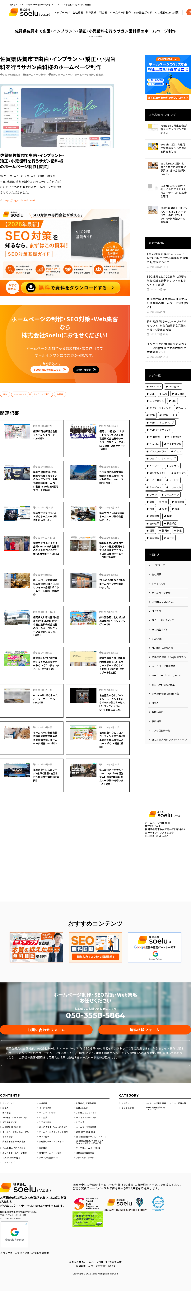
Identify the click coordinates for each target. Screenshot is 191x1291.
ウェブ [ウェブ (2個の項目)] (178, 446)
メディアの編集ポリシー (51, 1153)
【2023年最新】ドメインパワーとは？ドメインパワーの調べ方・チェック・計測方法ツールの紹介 (175, 211)
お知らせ (126, 1098)
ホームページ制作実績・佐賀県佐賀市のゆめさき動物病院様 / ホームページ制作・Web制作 (46, 724)
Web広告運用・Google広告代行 (169, 652)
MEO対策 (157, 633)
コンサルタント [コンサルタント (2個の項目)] (158, 468)
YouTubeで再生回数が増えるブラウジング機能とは (175, 128)
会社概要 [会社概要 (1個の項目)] (179, 496)
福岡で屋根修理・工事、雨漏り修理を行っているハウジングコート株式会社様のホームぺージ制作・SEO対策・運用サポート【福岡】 (45, 424)
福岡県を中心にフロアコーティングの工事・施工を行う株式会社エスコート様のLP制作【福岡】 (112, 724)
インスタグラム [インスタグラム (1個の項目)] (158, 446)
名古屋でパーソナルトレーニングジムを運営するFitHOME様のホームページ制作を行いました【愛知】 (112, 766)
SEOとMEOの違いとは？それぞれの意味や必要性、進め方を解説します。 (174, 168)
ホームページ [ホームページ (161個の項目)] (172, 489)
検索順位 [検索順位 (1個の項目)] (172, 518)
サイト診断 (8, 1132)
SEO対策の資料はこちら (39, 303)
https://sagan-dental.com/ (85, 133)
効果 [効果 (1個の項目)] (164, 504)
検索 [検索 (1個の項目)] (169, 511)
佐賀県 (99, 74)
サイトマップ (9, 1158)
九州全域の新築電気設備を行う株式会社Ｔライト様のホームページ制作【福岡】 (112, 418)
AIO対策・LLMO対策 (162, 642)
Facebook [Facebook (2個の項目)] (155, 381)
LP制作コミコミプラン (163, 597)
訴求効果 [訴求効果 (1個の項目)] (154, 532)
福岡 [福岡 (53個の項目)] (152, 525)
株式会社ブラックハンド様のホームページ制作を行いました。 (45, 466)
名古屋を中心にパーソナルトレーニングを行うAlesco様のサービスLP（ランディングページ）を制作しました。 (112, 683)
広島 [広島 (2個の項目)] (177, 504)
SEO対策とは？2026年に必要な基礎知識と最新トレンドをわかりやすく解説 (167, 276)
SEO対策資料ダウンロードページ (169, 734)
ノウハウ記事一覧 (161, 725)
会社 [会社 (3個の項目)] (164, 496)
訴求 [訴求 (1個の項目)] (179, 525)
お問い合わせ (94, 304)
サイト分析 (44, 1132)
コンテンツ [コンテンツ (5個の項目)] (180, 468)
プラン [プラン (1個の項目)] (153, 489)
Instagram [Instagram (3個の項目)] (175, 381)
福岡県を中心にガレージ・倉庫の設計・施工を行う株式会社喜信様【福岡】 (46, 762)
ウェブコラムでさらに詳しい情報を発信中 (26, 1249)
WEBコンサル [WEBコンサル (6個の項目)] (170, 410)
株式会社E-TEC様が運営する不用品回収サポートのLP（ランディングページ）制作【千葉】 (45, 638)
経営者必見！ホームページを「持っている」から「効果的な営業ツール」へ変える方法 (167, 321)
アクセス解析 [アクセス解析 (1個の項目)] (174, 439)
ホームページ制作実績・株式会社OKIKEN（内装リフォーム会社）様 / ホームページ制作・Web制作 (46, 549)
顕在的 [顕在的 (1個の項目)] (170, 532)
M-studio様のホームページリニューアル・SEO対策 (45, 677)
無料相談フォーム (144, 1023)
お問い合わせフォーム (46, 1023)
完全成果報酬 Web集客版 (165, 688)
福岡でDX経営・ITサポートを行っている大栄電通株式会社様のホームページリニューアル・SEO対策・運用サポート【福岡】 (112, 379)
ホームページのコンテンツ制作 (55, 1127)
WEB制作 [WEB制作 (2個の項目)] (155, 431)
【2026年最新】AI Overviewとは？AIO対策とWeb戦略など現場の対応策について (167, 253)
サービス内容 (159, 578)
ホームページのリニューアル (166, 670)
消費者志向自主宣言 (86, 1149)
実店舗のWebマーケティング (53, 1137)
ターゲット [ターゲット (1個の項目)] (156, 482)
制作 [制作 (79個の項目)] (152, 504)
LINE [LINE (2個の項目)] (152, 388)
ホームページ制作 (167, 10)
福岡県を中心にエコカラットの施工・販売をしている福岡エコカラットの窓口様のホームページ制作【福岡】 (112, 505)
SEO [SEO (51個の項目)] (164, 388)
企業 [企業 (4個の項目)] (152, 496)
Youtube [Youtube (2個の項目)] (154, 439)
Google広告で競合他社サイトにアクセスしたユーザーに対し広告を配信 (174, 189)
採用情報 (43, 1144)
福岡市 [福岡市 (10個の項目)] (166, 525)
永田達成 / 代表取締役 (87, 1098)
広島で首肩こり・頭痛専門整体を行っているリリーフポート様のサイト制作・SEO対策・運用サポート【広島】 (111, 640)
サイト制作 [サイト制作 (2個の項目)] (156, 475)
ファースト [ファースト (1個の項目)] (176, 482)
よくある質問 (128, 1105)
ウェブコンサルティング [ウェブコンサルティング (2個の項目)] (163, 453)
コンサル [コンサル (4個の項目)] (174, 460)
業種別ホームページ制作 (51, 1149)
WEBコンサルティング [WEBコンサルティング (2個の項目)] (162, 417)
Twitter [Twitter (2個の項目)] (183, 403)
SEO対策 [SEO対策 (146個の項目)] (180, 388)
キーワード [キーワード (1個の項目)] (156, 460)
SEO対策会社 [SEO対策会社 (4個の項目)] (157, 396)
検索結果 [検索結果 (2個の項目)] (154, 518)
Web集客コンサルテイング (16, 1112)
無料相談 (156, 716)
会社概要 (124, 10)
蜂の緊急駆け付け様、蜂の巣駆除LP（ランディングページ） (111, 588)
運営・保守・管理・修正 (163, 679)
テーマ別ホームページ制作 (89, 1144)
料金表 (150, 10)
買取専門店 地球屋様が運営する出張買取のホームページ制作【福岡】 (167, 298)
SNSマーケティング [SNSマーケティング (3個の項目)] (160, 403)
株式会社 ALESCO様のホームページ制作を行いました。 (112, 464)
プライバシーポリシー (87, 1153)
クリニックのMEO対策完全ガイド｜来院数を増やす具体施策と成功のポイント (167, 343)
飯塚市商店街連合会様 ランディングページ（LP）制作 (46, 373)
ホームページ (65, 74)
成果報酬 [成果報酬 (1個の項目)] (154, 511)
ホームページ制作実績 (164, 661)
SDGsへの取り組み (12, 1153)
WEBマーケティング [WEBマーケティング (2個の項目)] (161, 424)
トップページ (108, 10)
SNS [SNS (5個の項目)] (174, 396)
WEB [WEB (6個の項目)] (152, 410)
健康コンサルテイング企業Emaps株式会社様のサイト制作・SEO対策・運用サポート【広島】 (46, 503)
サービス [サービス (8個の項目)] (174, 475)
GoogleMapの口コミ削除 (15, 1144)
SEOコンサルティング (163, 615)
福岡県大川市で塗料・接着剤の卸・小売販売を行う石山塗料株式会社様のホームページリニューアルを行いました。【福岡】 (46, 594)
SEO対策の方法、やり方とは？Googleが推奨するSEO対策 (91, 1137)
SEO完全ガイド (160, 624)
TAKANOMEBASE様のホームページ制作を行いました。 (112, 543)
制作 (53, 74)
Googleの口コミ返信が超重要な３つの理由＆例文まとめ (174, 148)
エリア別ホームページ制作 (15, 1149)
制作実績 (138, 10)
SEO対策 (156, 606)
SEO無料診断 (46, 1117)
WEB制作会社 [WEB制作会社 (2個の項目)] (175, 431)
